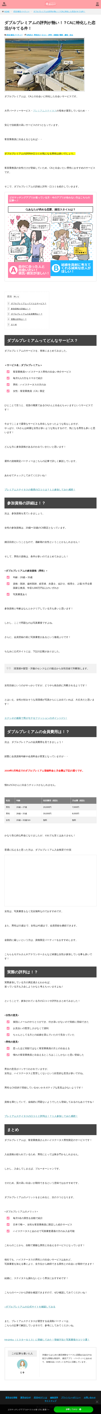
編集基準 (54, 1397)
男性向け (37, 35)
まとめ (12, 324)
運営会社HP (25, 1397)
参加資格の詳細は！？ (19, 309)
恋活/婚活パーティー (21, 11)
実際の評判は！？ (17, 319)
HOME (6, 11)
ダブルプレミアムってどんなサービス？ (26, 303)
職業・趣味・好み (66, 35)
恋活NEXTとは (40, 1397)
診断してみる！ (73, 1409)
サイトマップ (50, 1401)
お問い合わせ (90, 1397)
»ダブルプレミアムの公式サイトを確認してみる (29, 1306)
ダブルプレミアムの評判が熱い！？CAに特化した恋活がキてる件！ (59, 11)
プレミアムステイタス (45, 110)
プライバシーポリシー (71, 1397)
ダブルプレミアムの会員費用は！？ (24, 314)
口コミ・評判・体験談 (50, 35)
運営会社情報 (11, 1397)
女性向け (29, 35)
